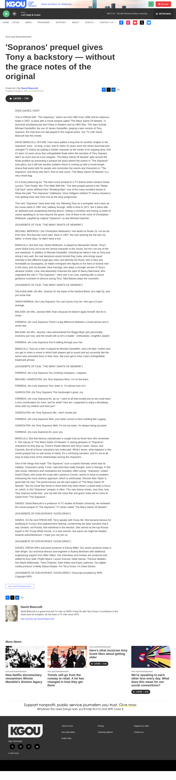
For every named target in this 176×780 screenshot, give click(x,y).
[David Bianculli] (12, 622)
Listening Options (105, 741)
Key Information (68, 741)
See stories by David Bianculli (37, 627)
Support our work (141, 735)
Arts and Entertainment (18, 45)
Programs (44, 29)
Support (61, 29)
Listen (15, 29)
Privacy (101, 735)
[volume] (14, 20)
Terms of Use (67, 735)
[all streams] (163, 19)
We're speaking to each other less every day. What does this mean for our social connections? (150, 689)
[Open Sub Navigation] (21, 29)
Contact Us (106, 29)
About (75, 29)
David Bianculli (29, 97)
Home (6, 29)
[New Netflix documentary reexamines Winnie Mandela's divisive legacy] (25, 666)
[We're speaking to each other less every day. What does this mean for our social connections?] (150, 666)
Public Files (67, 747)
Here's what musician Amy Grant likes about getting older (108, 663)
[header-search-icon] (152, 7)
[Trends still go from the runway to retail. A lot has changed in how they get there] (67, 666)
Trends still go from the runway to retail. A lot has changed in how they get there (65, 689)
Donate (166, 7)
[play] (6, 20)
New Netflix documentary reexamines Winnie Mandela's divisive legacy (24, 687)
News (28, 29)
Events (89, 29)
